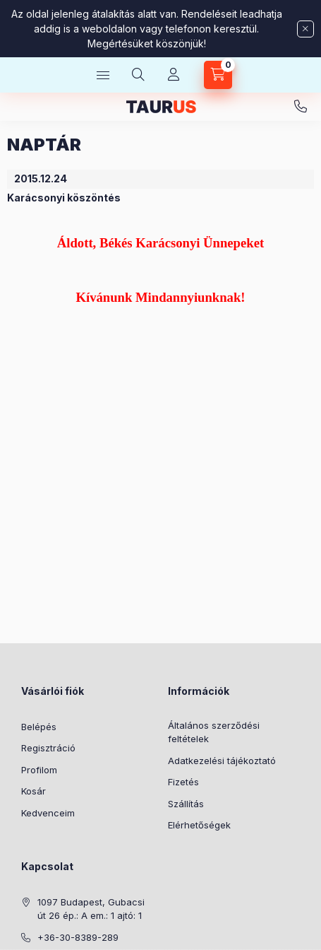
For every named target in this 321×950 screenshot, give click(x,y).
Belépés (38, 726)
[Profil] (173, 75)
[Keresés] (138, 75)
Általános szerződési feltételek (214, 732)
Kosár (33, 791)
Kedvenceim (48, 813)
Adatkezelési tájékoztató (222, 760)
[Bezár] (305, 28)
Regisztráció (48, 747)
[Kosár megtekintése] (218, 75)
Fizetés (183, 781)
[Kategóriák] (103, 75)
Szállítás (186, 803)
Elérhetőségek (199, 825)
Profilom (39, 769)
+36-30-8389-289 (300, 107)
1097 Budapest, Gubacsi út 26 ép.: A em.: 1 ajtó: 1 (91, 909)
